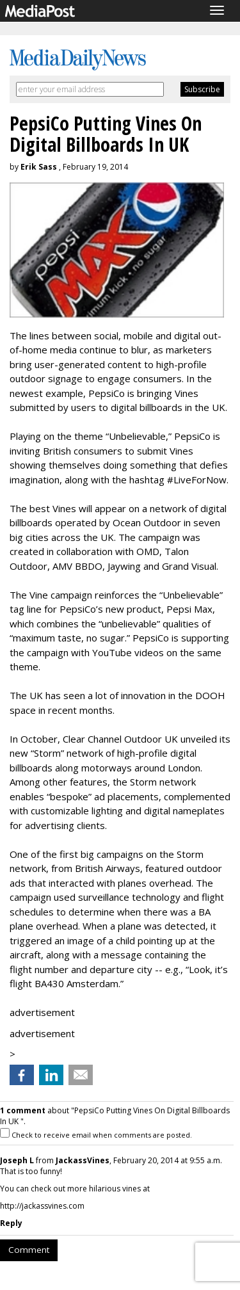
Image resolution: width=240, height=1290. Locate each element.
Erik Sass (38, 166)
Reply (11, 1223)
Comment (28, 1249)
